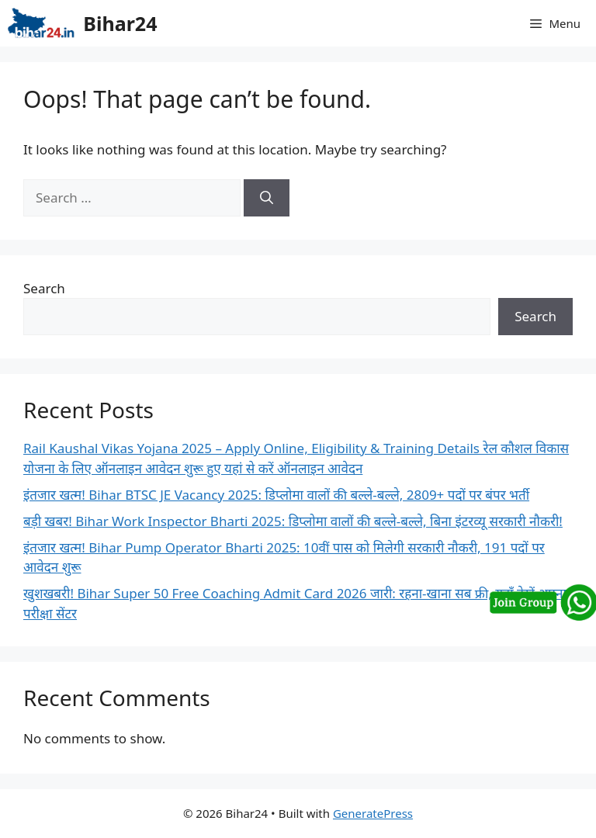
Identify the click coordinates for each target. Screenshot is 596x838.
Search (44, 288)
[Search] (266, 197)
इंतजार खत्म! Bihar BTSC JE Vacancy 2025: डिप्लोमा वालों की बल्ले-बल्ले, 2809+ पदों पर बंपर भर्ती (276, 495)
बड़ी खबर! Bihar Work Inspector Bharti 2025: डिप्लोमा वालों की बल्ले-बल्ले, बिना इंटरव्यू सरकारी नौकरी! (293, 521)
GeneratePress (373, 813)
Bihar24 (120, 23)
